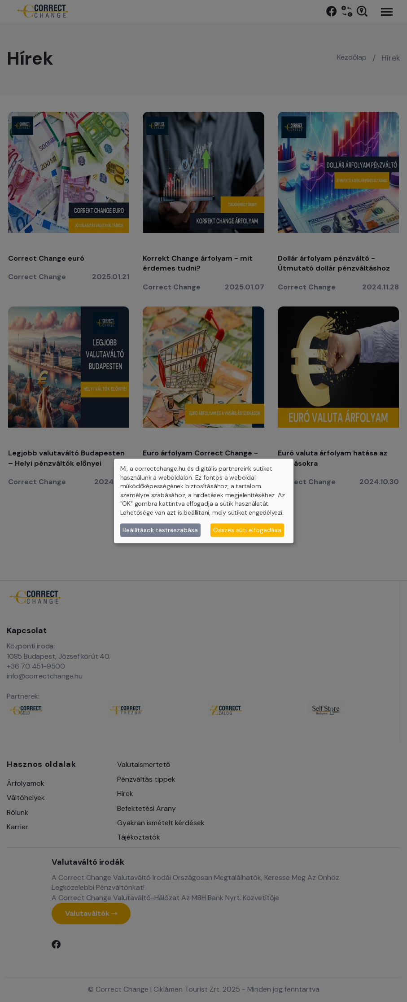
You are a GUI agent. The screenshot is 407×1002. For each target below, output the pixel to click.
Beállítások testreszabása (160, 530)
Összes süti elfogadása (247, 530)
